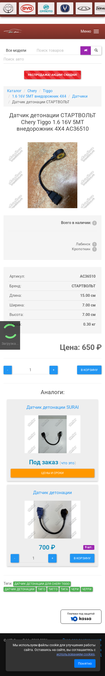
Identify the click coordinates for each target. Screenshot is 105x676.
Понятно (85, 663)
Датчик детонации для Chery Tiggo (42, 584)
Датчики (80, 96)
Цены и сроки (52, 473)
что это (67, 463)
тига (64, 589)
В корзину (89, 370)
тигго (52, 589)
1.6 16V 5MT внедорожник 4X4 (39, 96)
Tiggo (47, 91)
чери (75, 589)
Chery (32, 91)
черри (87, 589)
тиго (41, 589)
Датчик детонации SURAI (52, 407)
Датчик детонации (52, 492)
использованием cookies (76, 654)
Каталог (14, 91)
